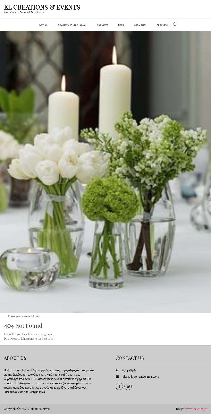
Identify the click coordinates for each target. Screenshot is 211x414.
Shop (121, 24)
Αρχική (43, 24)
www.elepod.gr (197, 409)
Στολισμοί (140, 24)
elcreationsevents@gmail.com (141, 376)
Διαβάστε (102, 24)
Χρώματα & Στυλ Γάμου (72, 24)
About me (162, 24)
